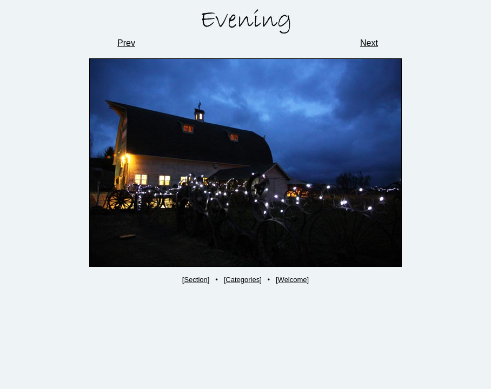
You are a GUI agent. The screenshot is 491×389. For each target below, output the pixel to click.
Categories (242, 280)
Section (195, 280)
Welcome (292, 280)
